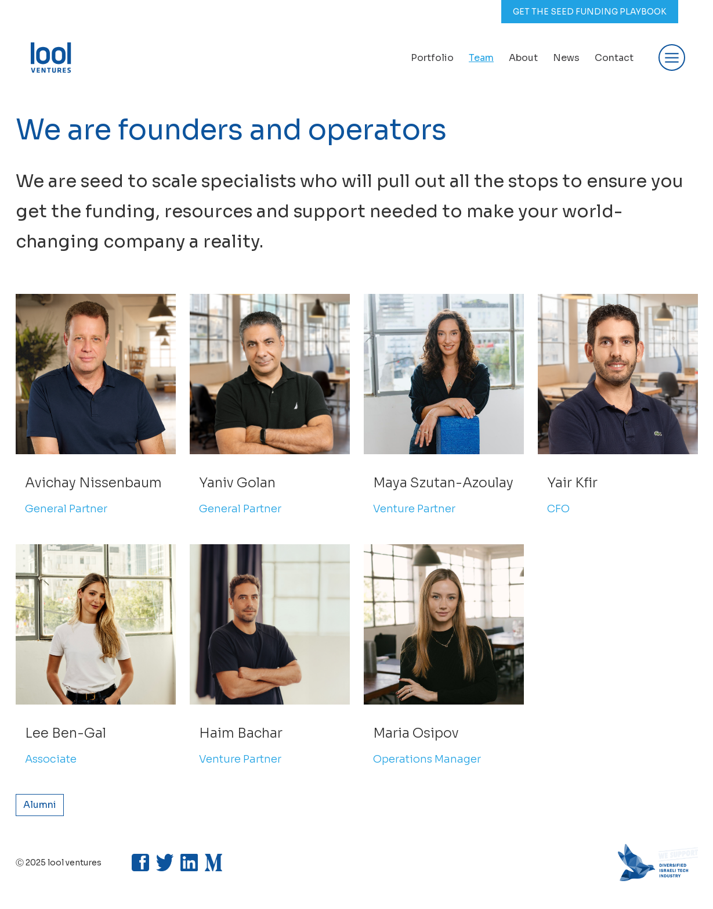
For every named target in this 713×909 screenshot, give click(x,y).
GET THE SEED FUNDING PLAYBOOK (590, 11)
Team (481, 58)
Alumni (39, 805)
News (566, 58)
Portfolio (432, 58)
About (523, 58)
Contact (614, 58)
